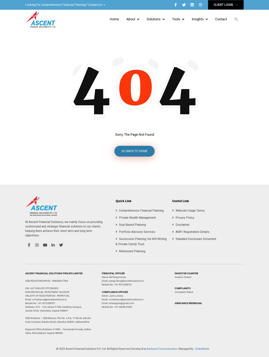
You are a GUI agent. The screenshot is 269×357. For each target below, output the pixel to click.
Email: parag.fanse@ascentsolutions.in (123, 280)
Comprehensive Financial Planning (140, 210)
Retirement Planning (130, 251)
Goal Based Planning (131, 225)
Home (114, 19)
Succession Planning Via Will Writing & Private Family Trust (141, 241)
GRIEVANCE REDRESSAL (188, 303)
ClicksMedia (202, 348)
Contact (221, 19)
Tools (178, 19)
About (132, 19)
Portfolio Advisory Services (135, 232)
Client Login (226, 5)
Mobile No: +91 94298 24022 (117, 307)
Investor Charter (183, 277)
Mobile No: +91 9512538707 (40, 303)
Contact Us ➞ (96, 5)
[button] (236, 19)
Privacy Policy (183, 217)
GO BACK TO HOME (134, 151)
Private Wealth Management (136, 217)
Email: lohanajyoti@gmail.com (118, 303)
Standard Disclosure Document (194, 239)
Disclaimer (181, 225)
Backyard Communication (162, 348)
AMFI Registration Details (190, 232)
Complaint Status (184, 292)
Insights (200, 19)
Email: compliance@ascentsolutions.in (46, 299)
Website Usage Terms (188, 210)
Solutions (156, 19)
